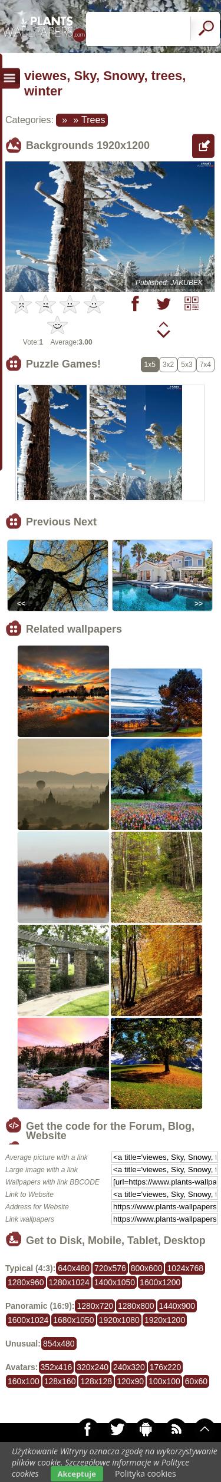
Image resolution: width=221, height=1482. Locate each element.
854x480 (59, 1343)
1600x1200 (160, 1282)
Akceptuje (77, 1473)
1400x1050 (114, 1282)
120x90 (130, 1381)
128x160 (60, 1381)
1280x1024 (69, 1282)
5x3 (186, 364)
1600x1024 (28, 1320)
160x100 (23, 1381)
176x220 (166, 1367)
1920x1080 (119, 1320)
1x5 (150, 364)
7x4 (205, 364)
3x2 (168, 364)
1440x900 (177, 1306)
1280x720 (95, 1306)
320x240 (92, 1367)
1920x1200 (164, 1320)
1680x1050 (73, 1320)
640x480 (74, 1268)
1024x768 (185, 1268)
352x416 (56, 1367)
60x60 (196, 1381)
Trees (93, 120)
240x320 (129, 1367)
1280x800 (136, 1306)
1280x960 (26, 1282)
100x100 (164, 1381)
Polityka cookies (145, 1473)
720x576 (110, 1268)
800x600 (147, 1268)
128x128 (96, 1381)
